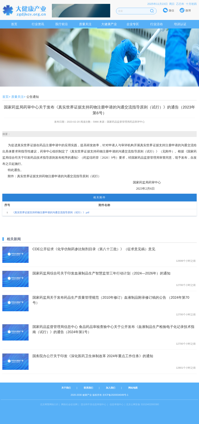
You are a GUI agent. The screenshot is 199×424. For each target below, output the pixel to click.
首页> (6, 96)
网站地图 (133, 387)
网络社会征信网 (69, 404)
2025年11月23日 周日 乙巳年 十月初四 (172, 3)
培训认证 (180, 24)
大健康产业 (109, 24)
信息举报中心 (117, 404)
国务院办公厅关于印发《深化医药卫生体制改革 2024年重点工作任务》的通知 (92, 356)
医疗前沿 (61, 24)
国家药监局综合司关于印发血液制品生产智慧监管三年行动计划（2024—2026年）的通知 (101, 273)
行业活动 (156, 24)
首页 (14, 24)
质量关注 (85, 24)
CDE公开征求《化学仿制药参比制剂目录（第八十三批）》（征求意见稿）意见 (93, 249)
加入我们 (110, 387)
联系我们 (88, 387)
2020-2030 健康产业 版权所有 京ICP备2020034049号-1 (99, 395)
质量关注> (18, 96)
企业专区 (133, 24)
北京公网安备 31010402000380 (142, 404)
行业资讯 (38, 24)
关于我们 (66, 387)
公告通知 (32, 96)
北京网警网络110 (49, 404)
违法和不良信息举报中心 (93, 404)
